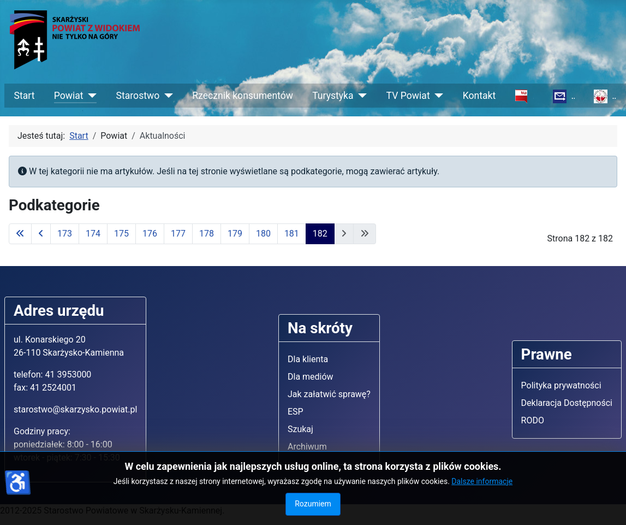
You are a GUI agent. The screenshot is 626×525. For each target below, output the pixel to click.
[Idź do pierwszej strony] (20, 233)
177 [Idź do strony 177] (178, 233)
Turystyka (332, 95)
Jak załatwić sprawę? (329, 394)
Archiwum (307, 446)
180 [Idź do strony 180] (263, 233)
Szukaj (300, 429)
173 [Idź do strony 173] (64, 233)
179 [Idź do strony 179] (235, 233)
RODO (532, 420)
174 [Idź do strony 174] (93, 233)
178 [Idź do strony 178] (206, 233)
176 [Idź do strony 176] (149, 233)
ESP (295, 411)
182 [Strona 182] (320, 233)
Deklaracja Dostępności (566, 403)
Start (24, 95)
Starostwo (138, 95)
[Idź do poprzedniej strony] (41, 233)
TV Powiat (408, 95)
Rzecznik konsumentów (242, 95)
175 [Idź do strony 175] (121, 233)
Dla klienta (308, 359)
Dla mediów (310, 376)
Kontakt (479, 95)
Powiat (69, 95)
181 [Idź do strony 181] (291, 233)
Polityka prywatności (561, 385)
